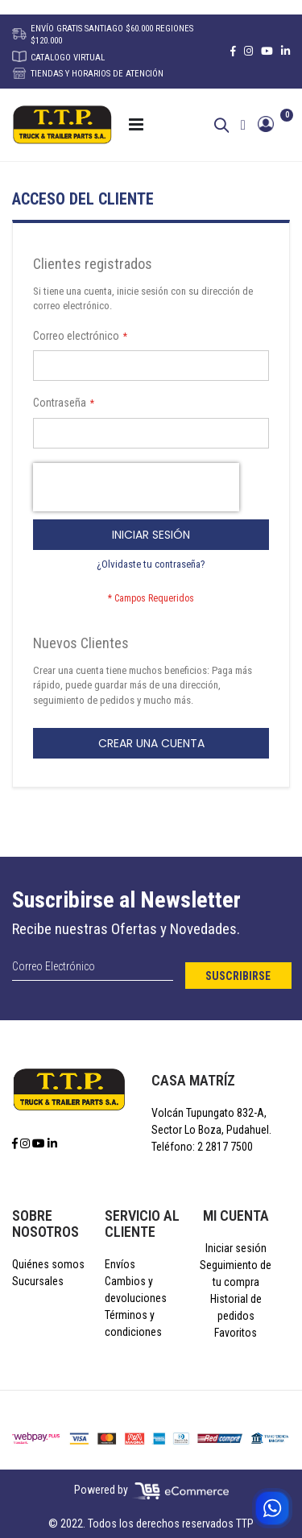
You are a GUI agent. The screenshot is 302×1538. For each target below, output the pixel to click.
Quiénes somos (48, 1264)
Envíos (120, 1264)
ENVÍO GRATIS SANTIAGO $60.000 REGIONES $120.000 (102, 34)
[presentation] (136, 487)
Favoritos (235, 1332)
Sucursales (38, 1281)
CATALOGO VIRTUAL (58, 57)
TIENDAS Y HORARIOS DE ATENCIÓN (87, 73)
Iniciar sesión (236, 1248)
